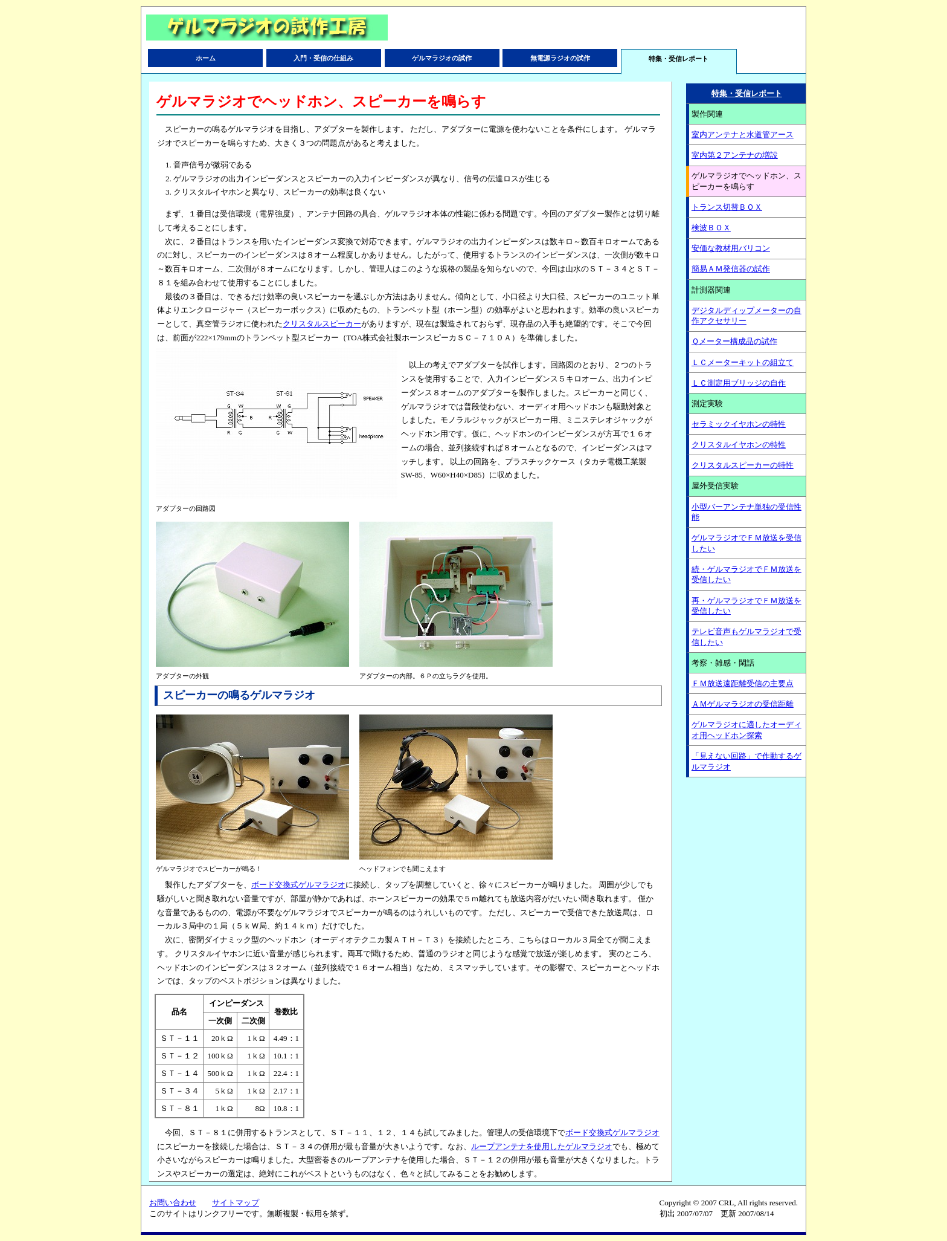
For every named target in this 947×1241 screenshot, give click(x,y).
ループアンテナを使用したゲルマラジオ (541, 1146)
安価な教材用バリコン (731, 248)
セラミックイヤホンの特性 (739, 424)
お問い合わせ (172, 1202)
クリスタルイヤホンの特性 (739, 444)
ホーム (206, 58)
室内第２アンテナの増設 (735, 155)
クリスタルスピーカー (322, 323)
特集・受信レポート (746, 93)
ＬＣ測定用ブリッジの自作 (739, 382)
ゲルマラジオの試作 (442, 58)
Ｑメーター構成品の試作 (734, 341)
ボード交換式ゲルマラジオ (298, 884)
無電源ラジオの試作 (560, 58)
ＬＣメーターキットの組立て (743, 362)
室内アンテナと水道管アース (743, 134)
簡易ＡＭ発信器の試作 (731, 268)
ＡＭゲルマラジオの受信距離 (743, 703)
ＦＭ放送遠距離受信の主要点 (743, 683)
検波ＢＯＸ (711, 227)
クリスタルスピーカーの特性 (743, 465)
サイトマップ (235, 1202)
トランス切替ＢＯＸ (727, 207)
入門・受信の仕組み (323, 58)
